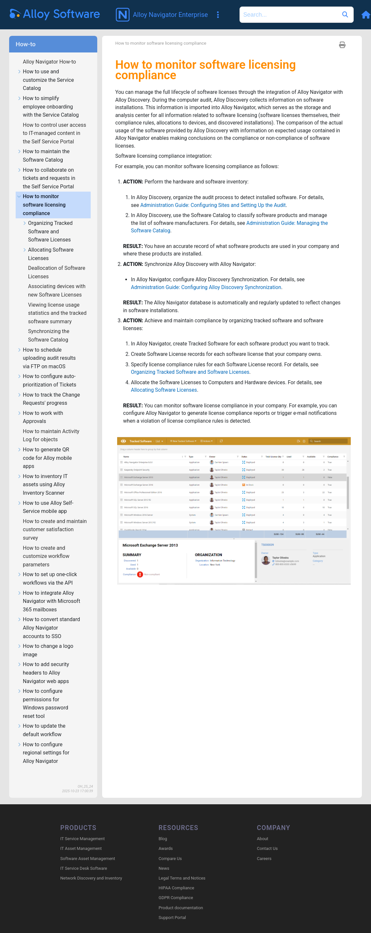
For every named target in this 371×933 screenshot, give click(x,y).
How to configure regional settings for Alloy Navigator (43, 743)
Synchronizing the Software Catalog (49, 326)
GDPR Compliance (176, 888)
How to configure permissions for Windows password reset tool (42, 694)
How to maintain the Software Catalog (43, 146)
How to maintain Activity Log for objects (51, 426)
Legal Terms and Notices (182, 869)
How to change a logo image (45, 641)
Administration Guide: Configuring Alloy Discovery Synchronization (207, 281)
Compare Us (170, 849)
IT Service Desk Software (83, 859)
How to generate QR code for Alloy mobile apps (44, 448)
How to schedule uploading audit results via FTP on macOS (46, 349)
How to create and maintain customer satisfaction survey (55, 520)
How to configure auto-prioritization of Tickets (46, 371)
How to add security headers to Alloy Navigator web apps (43, 663)
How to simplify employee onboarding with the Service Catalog (48, 97)
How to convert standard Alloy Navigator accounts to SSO (48, 618)
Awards (166, 839)
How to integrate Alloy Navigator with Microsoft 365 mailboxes (48, 592)
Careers (264, 849)
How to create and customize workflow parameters (46, 546)
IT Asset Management (81, 839)
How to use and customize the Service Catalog (45, 70)
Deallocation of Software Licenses (56, 262)
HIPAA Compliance (176, 878)
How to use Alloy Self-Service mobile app (45, 498)
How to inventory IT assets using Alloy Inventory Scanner (42, 475)
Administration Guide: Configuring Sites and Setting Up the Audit (214, 198)
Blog (163, 829)
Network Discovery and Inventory (91, 869)
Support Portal (172, 908)
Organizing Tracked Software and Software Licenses (47, 222)
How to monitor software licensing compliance (41, 195)
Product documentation (181, 898)
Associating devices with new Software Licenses (56, 281)
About (262, 829)
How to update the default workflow (41, 721)
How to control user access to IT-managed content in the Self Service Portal (54, 123)
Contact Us (267, 839)
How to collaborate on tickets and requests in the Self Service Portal (46, 169)
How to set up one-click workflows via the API (47, 569)
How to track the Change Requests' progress (48, 390)
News (164, 859)
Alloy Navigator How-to (50, 52)
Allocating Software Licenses (47, 245)
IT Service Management (82, 829)
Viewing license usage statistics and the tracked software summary (57, 303)
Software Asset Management (87, 849)
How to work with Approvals (40, 408)
